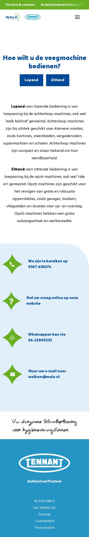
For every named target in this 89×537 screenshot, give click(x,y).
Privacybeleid (44, 528)
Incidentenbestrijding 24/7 (63, 5)
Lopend (31, 80)
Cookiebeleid (44, 521)
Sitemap (44, 514)
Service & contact (20, 5)
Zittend (57, 80)
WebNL (45, 508)
